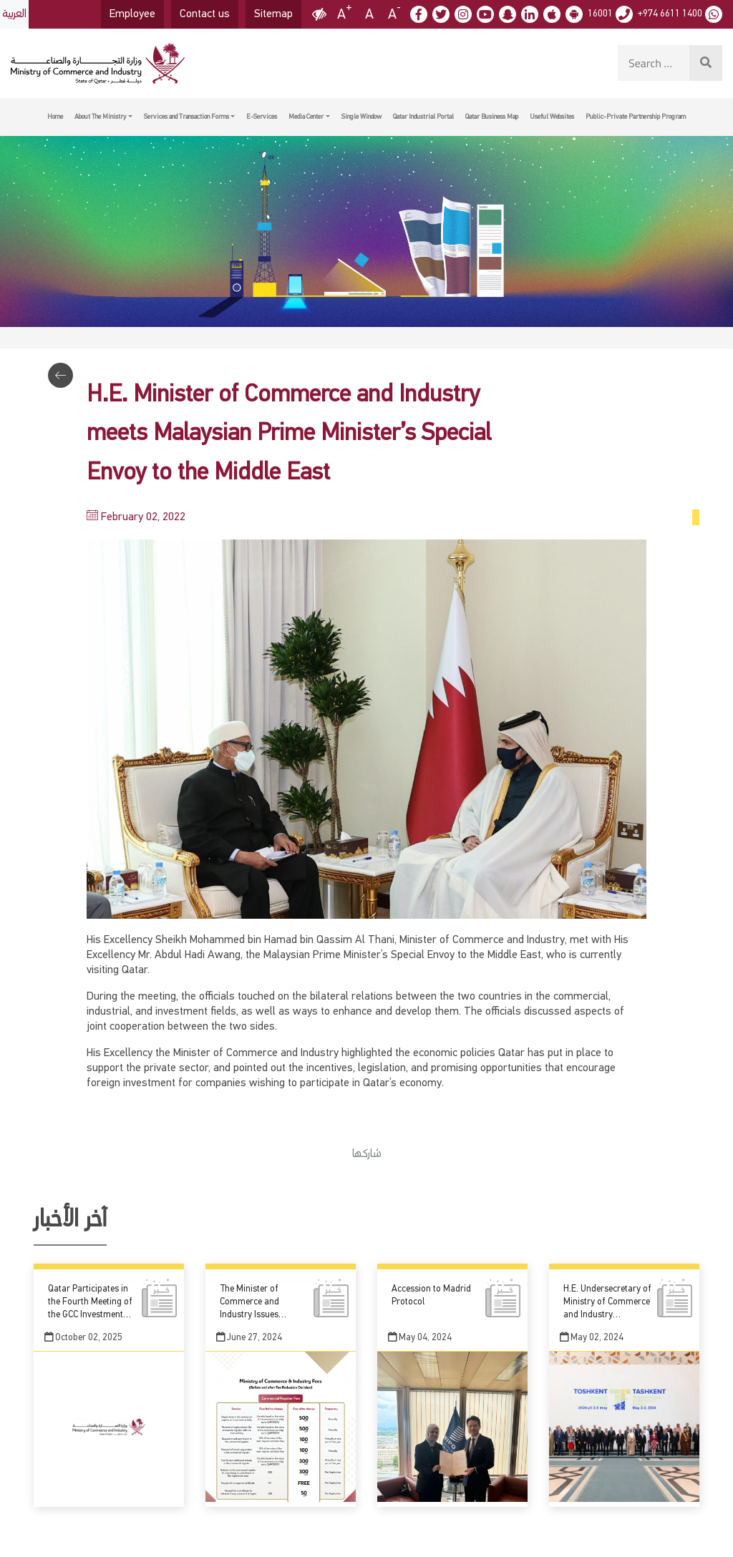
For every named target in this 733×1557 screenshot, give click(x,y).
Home (55, 116)
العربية (14, 14)
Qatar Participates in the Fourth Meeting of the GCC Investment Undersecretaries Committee (90, 1314)
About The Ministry (100, 116)
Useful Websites (552, 116)
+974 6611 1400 (670, 14)
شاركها (367, 1154)
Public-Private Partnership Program (636, 116)
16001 (600, 14)
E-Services (261, 116)
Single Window (361, 116)
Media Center (306, 116)
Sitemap (273, 14)
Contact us (205, 14)
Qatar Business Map (491, 116)
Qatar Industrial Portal (423, 116)
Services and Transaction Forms (186, 116)
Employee (132, 14)
